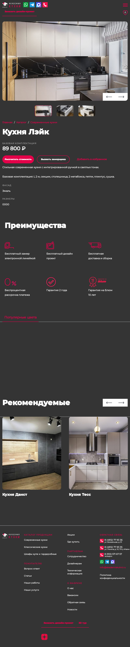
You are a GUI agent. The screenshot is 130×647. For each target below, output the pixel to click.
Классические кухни (35, 547)
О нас (70, 588)
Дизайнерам (74, 563)
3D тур (83, 623)
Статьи (28, 575)
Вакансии (72, 595)
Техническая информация (74, 572)
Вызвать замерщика (53, 159)
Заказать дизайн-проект (19, 11)
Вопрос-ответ (32, 568)
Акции (71, 534)
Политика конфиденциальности (112, 577)
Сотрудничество (76, 556)
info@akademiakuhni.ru (113, 567)
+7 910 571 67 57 (25, 4)
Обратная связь (76, 602)
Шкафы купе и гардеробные (40, 554)
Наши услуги (31, 590)
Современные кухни (35, 540)
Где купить (73, 541)
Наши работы (32, 582)
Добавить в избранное (90, 159)
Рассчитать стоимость (18, 159)
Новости (72, 609)
